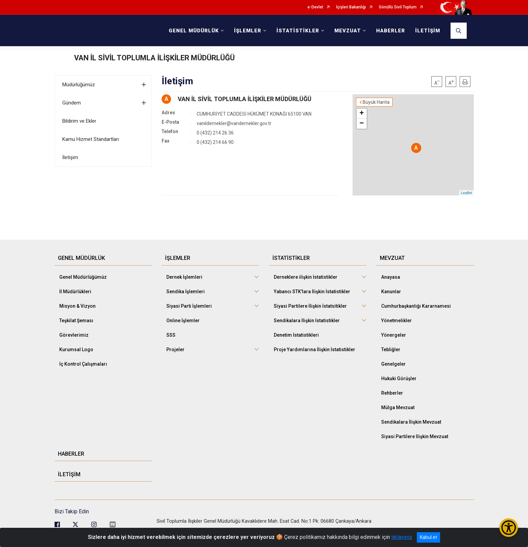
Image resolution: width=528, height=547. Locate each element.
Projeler (175, 349)
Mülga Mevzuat (398, 407)
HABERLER (390, 31)
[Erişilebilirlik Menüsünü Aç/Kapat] (508, 527)
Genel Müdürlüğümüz (83, 277)
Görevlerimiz (74, 335)
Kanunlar (391, 291)
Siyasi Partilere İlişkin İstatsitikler (310, 306)
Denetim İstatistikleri (296, 335)
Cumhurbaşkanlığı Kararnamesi (416, 306)
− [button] (361, 124)
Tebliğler (390, 349)
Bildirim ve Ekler (79, 121)
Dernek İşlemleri (184, 277)
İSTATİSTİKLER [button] (297, 31)
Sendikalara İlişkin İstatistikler (307, 320)
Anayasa (390, 277)
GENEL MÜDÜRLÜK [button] (194, 31)
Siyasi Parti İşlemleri (189, 306)
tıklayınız (401, 537)
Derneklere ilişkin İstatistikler (305, 277)
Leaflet (466, 193)
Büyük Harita (376, 102)
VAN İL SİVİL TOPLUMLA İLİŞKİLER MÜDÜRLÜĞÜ (154, 58)
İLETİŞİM (427, 31)
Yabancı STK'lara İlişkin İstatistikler (312, 291)
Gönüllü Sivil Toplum (398, 7)
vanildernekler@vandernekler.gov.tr (234, 123)
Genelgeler (393, 364)
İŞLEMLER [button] (247, 31)
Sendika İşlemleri (185, 291)
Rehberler (392, 393)
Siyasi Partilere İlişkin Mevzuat (414, 436)
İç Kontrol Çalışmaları (83, 364)
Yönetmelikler (396, 320)
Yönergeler (393, 335)
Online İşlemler (183, 320)
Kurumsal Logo (76, 349)
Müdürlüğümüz (78, 85)
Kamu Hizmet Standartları (90, 139)
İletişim (70, 157)
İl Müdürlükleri (75, 291)
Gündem (71, 103)
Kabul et (428, 537)
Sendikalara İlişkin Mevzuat (411, 422)
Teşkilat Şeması (76, 320)
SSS (170, 335)
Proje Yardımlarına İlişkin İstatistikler (314, 349)
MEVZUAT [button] (347, 31)
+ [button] (361, 114)
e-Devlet (315, 7)
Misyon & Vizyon (77, 306)
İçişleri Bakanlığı (351, 7)
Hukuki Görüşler (399, 378)
